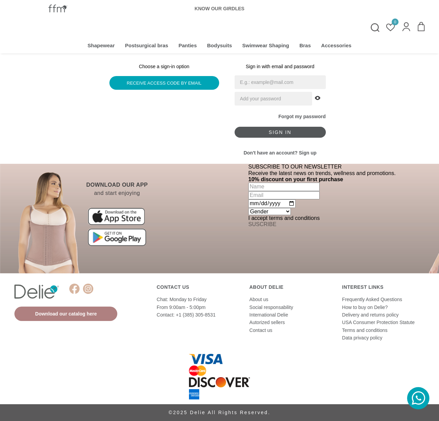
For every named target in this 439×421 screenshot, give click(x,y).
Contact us (260, 330)
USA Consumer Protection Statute (378, 322)
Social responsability (271, 307)
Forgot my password (302, 116)
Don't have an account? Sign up (280, 153)
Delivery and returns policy (370, 315)
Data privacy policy (362, 337)
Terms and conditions (364, 330)
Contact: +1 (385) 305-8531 (186, 315)
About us (258, 299)
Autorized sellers (267, 322)
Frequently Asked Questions (372, 299)
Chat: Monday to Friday (182, 299)
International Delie (268, 315)
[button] (406, 27)
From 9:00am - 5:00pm (181, 307)
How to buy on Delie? (365, 307)
